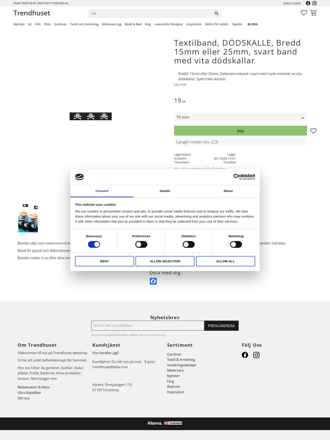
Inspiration (175, 392)
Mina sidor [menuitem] (292, 3)
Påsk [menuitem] (47, 24)
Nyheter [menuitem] (19, 24)
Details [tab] (165, 191)
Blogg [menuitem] (253, 24)
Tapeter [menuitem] (237, 24)
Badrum (173, 386)
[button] (304, 13)
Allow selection (165, 261)
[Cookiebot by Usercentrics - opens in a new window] (236, 177)
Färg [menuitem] (148, 24)
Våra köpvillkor (29, 392)
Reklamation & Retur (34, 387)
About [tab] (228, 191)
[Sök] (217, 13)
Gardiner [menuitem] (60, 24)
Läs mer (180, 84)
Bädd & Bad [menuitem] (133, 24)
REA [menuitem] (38, 24)
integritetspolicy (157, 334)
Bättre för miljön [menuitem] (216, 24)
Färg (170, 381)
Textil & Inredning (181, 359)
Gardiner (174, 354)
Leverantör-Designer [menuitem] (168, 24)
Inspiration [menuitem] (194, 24)
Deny (104, 261)
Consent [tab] (102, 191)
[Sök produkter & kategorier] (150, 13)
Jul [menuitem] (30, 24)
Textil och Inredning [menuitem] (84, 24)
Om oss (24, 398)
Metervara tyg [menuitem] (111, 24)
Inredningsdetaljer (181, 365)
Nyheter (173, 375)
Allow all (225, 261)
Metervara (175, 370)
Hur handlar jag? (105, 353)
